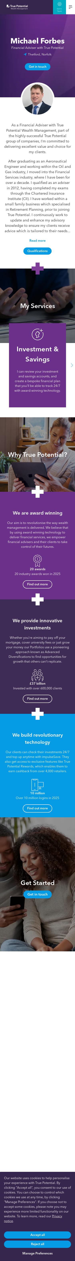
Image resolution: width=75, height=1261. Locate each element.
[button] (72, 365)
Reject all (37, 1244)
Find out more (37, 584)
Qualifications (37, 251)
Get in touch (37, 67)
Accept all (37, 1235)
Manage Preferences (37, 1253)
